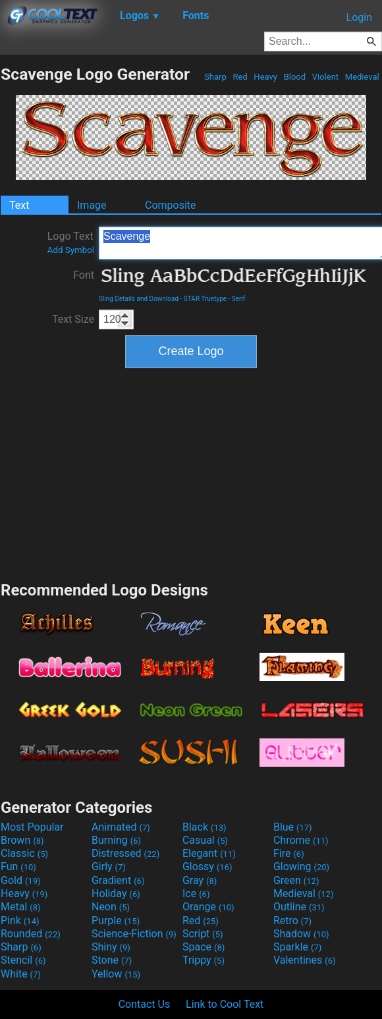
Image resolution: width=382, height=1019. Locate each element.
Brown (22, 840)
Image (92, 205)
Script (202, 933)
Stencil (23, 960)
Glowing (301, 866)
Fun (18, 866)
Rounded (31, 933)
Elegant (209, 853)
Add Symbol (70, 250)
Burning (116, 840)
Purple (116, 920)
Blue (292, 827)
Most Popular (32, 827)
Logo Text (70, 242)
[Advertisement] (191, 473)
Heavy (265, 77)
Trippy (203, 960)
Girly (109, 866)
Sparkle (297, 947)
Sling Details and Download (138, 298)
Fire (288, 853)
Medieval (362, 77)
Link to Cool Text (224, 1004)
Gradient (118, 880)
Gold (21, 880)
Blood (294, 77)
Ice (195, 893)
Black (204, 827)
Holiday (116, 893)
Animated (121, 827)
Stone (112, 960)
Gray (199, 880)
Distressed (125, 853)
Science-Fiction (134, 933)
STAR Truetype (205, 298)
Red (240, 77)
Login (359, 17)
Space (203, 947)
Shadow (301, 933)
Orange (208, 906)
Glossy (207, 866)
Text (19, 205)
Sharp (215, 77)
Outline (299, 906)
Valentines (304, 960)
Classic (24, 853)
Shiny (111, 947)
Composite (170, 205)
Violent (325, 77)
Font (83, 275)
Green (296, 880)
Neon (111, 906)
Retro (292, 920)
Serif (239, 298)
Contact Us (145, 1004)
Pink (20, 920)
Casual (205, 840)
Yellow (116, 974)
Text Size (73, 319)
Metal (21, 906)
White (21, 974)
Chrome (301, 840)
